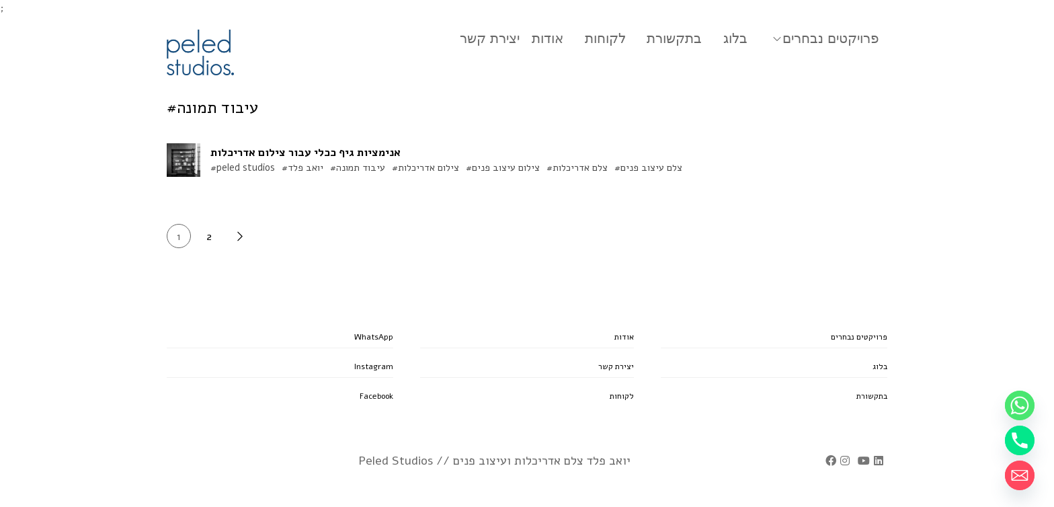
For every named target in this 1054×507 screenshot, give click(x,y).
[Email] (1020, 475)
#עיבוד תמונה (357, 167)
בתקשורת (674, 38)
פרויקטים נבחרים (830, 38)
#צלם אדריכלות (577, 167)
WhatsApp (373, 337)
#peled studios (242, 167)
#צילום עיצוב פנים (503, 167)
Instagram (373, 366)
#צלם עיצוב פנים (648, 167)
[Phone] (1020, 440)
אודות (547, 38)
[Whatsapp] (1020, 405)
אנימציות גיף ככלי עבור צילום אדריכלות (305, 152)
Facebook (376, 396)
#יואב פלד (302, 167)
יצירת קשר (490, 38)
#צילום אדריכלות (425, 167)
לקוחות (605, 38)
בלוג (735, 38)
